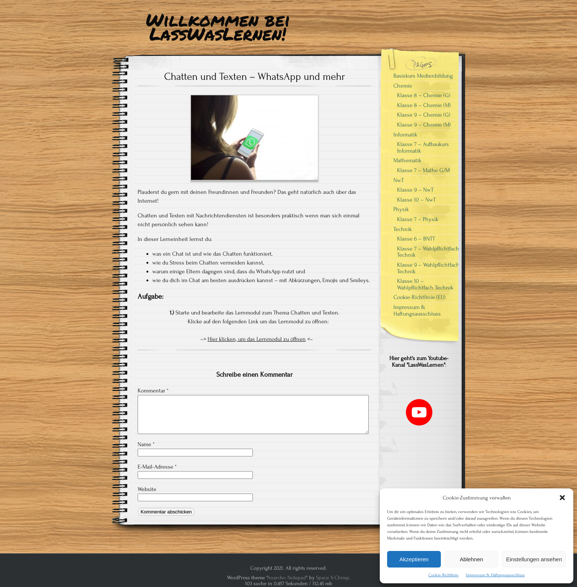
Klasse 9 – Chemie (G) (423, 114)
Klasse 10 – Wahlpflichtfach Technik (425, 284)
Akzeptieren (413, 559)
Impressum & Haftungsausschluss (495, 575)
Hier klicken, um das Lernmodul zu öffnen (257, 339)
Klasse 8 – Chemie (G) (423, 95)
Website (147, 489)
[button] (562, 497)
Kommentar (153, 390)
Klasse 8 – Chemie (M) (424, 105)
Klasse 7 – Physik (417, 219)
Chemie (402, 85)
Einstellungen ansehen (534, 559)
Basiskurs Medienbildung (423, 75)
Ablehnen (471, 559)
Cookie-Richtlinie (443, 575)
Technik (402, 229)
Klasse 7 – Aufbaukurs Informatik (423, 147)
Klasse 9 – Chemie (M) (424, 124)
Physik (401, 209)
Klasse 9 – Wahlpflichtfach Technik (428, 268)
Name (146, 444)
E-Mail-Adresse (157, 466)
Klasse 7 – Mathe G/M (423, 170)
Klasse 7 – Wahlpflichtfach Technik (428, 252)
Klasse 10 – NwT (416, 199)
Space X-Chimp (332, 577)
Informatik (405, 134)
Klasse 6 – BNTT (416, 238)
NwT (398, 180)
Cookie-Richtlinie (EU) (419, 297)
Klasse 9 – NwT (415, 189)
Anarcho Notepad (286, 577)
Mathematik (407, 160)
